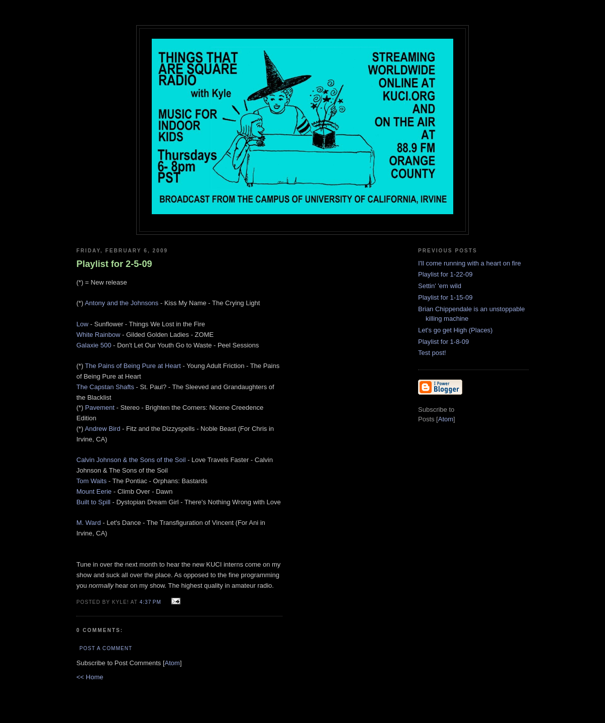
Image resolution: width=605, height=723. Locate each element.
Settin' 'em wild (439, 286)
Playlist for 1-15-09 (445, 297)
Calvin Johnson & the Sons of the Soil (131, 460)
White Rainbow (98, 334)
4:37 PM (151, 602)
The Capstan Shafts (105, 387)
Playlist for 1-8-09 (443, 341)
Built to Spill (93, 502)
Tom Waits (91, 481)
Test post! (432, 352)
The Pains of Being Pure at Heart (133, 366)
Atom (172, 663)
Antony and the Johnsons (122, 303)
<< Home (89, 677)
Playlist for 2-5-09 (114, 264)
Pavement (100, 407)
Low (82, 324)
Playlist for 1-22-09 (445, 274)
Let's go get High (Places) (455, 330)
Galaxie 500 (93, 345)
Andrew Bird (103, 428)
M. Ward (88, 522)
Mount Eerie (94, 491)
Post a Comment (105, 648)
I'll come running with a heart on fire (469, 263)
